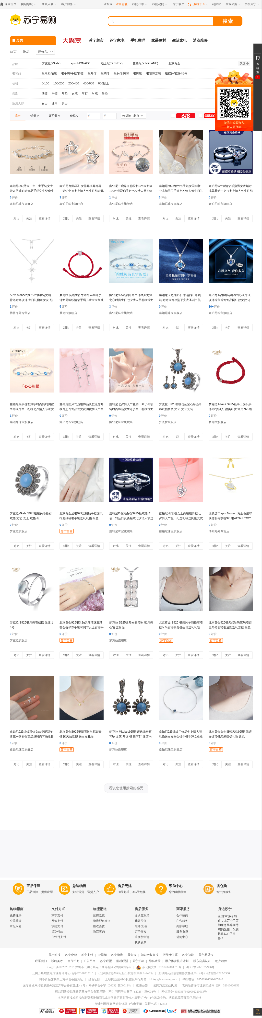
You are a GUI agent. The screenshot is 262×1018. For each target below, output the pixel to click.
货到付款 (57, 931)
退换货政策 (142, 915)
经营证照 (94, 979)
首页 (13, 52)
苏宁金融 (71, 955)
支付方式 (58, 909)
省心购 (221, 886)
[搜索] (164, 21)
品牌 (15, 64)
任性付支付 (58, 937)
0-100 (45, 83)
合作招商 (182, 915)
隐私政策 (155, 961)
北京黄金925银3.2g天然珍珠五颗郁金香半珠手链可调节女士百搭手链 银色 (82, 627)
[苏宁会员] (178, 4)
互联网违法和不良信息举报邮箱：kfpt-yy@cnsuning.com (141, 979)
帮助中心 (176, 886)
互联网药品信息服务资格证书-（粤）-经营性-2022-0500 (194, 973)
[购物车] (198, 4)
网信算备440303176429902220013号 (184, 991)
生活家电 (179, 40)
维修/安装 (141, 926)
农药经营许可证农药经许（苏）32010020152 (210, 985)
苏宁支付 (57, 915)
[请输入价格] (93, 116)
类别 (15, 93)
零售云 (132, 955)
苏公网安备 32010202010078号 (158, 967)
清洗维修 (200, 40)
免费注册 (16, 915)
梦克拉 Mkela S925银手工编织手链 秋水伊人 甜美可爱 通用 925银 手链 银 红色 (230, 409)
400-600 (88, 83)
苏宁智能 (188, 955)
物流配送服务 (102, 921)
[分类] (33, 40)
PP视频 (102, 955)
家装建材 (158, 40)
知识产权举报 (149, 955)
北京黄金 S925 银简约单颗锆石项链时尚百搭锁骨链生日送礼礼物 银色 (181, 627)
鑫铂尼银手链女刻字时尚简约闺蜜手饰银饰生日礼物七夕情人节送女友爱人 (32, 409)
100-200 (58, 83)
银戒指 (105, 73)
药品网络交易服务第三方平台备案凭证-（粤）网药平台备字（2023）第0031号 (105, 991)
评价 (14, 197)
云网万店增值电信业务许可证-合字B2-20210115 (62, 973)
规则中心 (182, 937)
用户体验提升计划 (177, 961)
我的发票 (140, 942)
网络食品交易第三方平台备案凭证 (61, 979)
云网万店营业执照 (165, 985)
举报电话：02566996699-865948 (202, 979)
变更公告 (142, 985)
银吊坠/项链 (49, 73)
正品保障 (33, 886)
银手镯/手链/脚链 (72, 73)
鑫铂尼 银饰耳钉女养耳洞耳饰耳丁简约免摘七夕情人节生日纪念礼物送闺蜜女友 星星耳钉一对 (82, 190)
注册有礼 (122, 4)
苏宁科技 (54, 955)
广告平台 (89, 961)
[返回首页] (9, 4)
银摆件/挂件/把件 (176, 73)
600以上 (103, 83)
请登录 (108, 4)
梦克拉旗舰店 (68, 313)
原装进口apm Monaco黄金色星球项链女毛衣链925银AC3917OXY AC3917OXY (230, 518)
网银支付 (57, 921)
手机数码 (138, 40)
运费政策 (99, 915)
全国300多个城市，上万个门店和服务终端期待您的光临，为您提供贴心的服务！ (228, 927)
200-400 (73, 83)
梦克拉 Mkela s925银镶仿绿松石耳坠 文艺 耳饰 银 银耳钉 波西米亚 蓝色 (130, 736)
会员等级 (16, 921)
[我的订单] (140, 4)
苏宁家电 (117, 40)
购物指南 (17, 909)
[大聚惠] (72, 40)
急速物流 (79, 886)
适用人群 (18, 103)
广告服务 (182, 921)
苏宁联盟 (106, 961)
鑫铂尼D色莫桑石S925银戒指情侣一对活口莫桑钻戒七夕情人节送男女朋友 (131, 518)
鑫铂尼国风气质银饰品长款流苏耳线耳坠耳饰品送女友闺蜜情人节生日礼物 (82, 409)
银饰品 (43, 52)
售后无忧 (124, 886)
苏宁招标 (138, 961)
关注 (29, 218)
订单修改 (140, 931)
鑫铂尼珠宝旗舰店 (21, 204)
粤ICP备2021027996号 (200, 967)
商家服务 (183, 909)
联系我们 (41, 961)
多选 (244, 63)
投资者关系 (170, 955)
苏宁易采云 (206, 955)
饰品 (26, 52)
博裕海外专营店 (20, 313)
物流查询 (99, 931)
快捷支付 (57, 926)
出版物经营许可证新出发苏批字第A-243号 (125, 973)
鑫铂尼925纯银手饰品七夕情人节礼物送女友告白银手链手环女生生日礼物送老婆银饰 (181, 736)
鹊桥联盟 (122, 961)
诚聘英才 (57, 961)
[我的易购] (160, 4)
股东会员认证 (202, 961)
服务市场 (182, 931)
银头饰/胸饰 (121, 73)
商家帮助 (182, 926)
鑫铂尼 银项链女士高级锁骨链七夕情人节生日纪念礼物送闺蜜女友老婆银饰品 (181, 518)
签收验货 (99, 926)
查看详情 (44, 218)
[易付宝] (216, 4)
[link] (17, 115)
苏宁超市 (96, 40)
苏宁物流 (117, 955)
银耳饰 (92, 73)
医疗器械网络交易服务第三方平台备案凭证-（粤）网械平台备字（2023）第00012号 (77, 985)
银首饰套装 (153, 73)
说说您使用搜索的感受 (126, 788)
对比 (16, 218)
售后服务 (141, 909)
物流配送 (100, 909)
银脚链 (137, 73)
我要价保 (140, 921)
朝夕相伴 (221, 961)
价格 (15, 83)
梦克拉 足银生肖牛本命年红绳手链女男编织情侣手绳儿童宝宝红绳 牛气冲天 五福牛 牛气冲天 (82, 300)
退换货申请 (142, 937)
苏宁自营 (66, 531)
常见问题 (16, 926)
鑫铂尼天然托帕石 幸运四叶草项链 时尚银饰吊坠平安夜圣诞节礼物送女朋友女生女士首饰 (180, 300)
